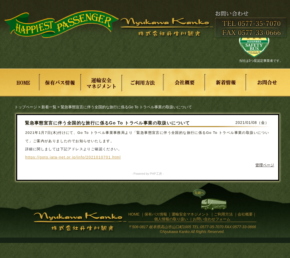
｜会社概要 (243, 214)
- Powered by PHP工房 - (148, 173)
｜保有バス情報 (154, 214)
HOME (134, 214)
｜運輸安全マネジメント (188, 214)
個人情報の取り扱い (171, 219)
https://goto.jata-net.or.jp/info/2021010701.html (73, 157)
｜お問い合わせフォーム (209, 219)
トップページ (26, 107)
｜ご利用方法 (221, 214)
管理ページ (264, 165)
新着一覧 (48, 107)
